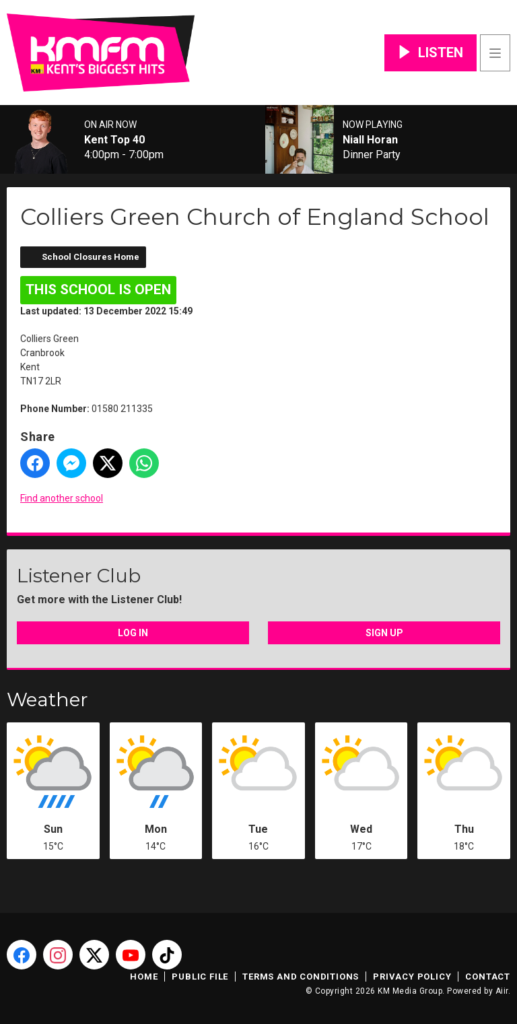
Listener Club (79, 575)
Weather (47, 699)
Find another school (61, 498)
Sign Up (384, 632)
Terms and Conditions (300, 976)
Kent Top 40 (114, 140)
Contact (487, 976)
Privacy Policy (412, 976)
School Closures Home (90, 257)
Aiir (501, 991)
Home (144, 976)
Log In (133, 632)
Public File (200, 976)
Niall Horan (370, 140)
